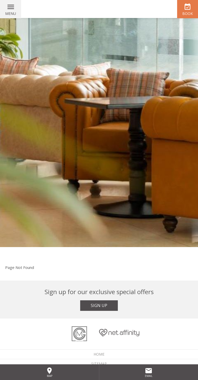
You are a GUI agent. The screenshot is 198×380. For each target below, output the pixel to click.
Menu (10, 13)
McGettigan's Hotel (99, 9)
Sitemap (99, 363)
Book (187, 13)
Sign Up (99, 305)
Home (99, 354)
